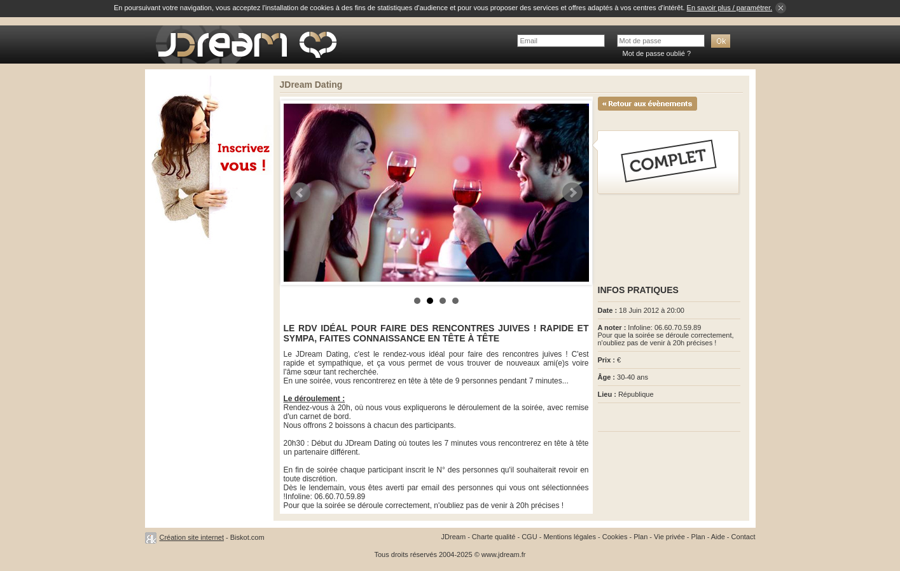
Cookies (615, 536)
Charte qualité (494, 536)
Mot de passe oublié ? (657, 53)
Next (572, 192)
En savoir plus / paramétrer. (730, 7)
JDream (453, 536)
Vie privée (669, 536)
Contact (743, 536)
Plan (640, 536)
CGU (529, 536)
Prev (300, 192)
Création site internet (192, 537)
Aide (718, 536)
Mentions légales (569, 536)
